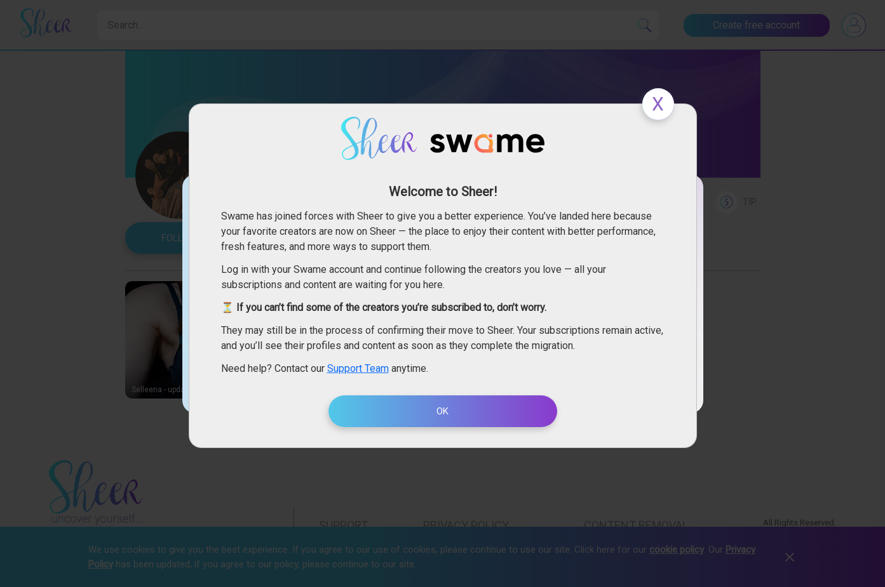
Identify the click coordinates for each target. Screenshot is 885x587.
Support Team (358, 368)
